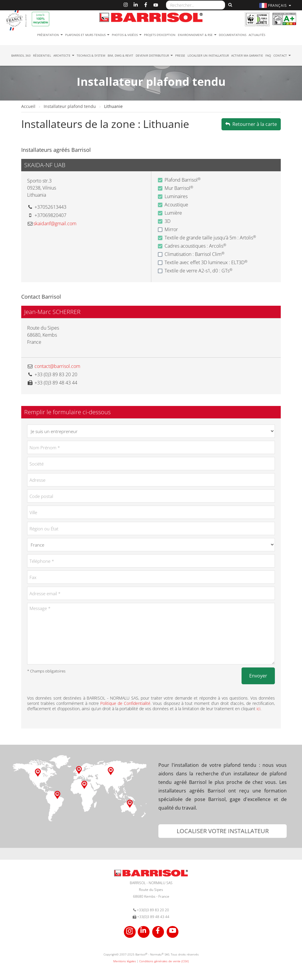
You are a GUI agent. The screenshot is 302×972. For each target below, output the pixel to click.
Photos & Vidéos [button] (127, 35)
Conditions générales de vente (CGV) (164, 961)
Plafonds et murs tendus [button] (87, 35)
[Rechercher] (229, 5)
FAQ (268, 55)
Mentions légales (124, 961)
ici (258, 708)
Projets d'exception (159, 35)
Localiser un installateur (208, 55)
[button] (276, 5)
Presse (180, 55)
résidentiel (42, 55)
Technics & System (91, 55)
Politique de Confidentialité (125, 703)
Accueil (29, 106)
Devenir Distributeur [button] (154, 55)
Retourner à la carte (251, 124)
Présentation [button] (50, 35)
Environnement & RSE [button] (197, 35)
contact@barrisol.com (57, 366)
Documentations (232, 35)
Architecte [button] (63, 55)
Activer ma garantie (247, 55)
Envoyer (258, 675)
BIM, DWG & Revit (120, 55)
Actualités (257, 35)
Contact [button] (282, 55)
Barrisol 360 (21, 55)
